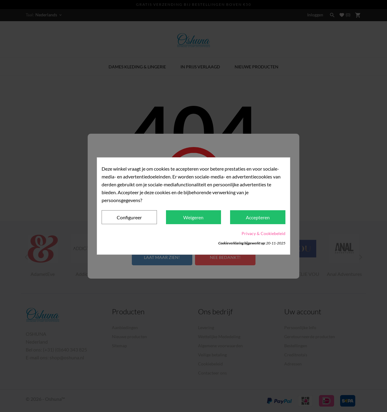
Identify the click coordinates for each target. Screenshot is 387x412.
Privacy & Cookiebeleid (263, 233)
